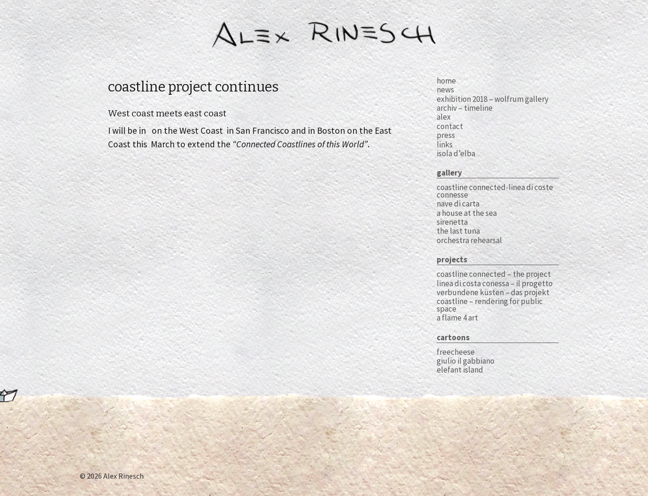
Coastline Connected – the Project (494, 274)
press (446, 135)
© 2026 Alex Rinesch (112, 476)
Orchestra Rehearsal (469, 240)
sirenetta (452, 222)
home (446, 81)
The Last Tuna (458, 231)
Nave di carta (458, 203)
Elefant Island (460, 370)
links (445, 144)
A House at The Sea (467, 213)
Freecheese (456, 352)
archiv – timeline (465, 108)
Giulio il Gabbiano (465, 361)
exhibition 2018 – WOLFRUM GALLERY (492, 99)
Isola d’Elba (456, 153)
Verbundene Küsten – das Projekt (493, 292)
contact (450, 126)
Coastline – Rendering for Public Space (490, 304)
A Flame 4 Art (457, 318)
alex (444, 117)
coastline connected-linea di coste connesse (495, 190)
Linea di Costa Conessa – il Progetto (495, 283)
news (445, 89)
